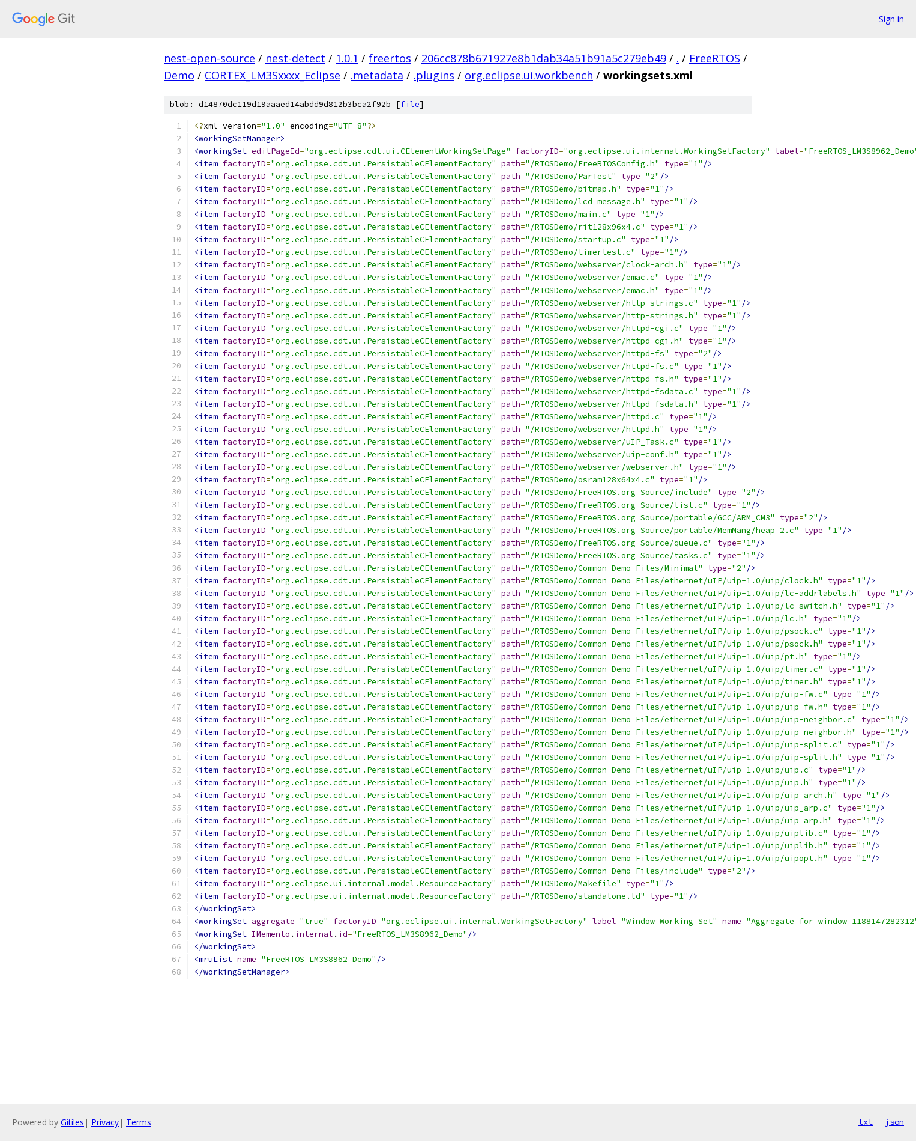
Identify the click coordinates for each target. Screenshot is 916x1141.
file (410, 104)
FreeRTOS (714, 58)
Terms (138, 1122)
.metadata (377, 75)
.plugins (434, 75)
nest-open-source (209, 58)
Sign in (891, 19)
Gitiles (72, 1122)
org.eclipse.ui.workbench (529, 75)
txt (865, 1121)
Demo (179, 75)
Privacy (105, 1122)
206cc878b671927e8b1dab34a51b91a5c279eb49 (543, 58)
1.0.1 (347, 58)
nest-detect (295, 58)
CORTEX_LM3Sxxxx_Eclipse (272, 75)
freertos (390, 58)
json (894, 1121)
